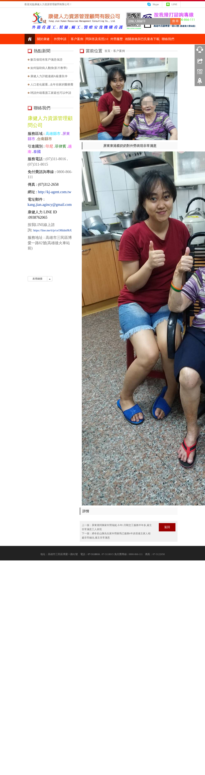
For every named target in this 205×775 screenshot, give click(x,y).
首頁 (107, 50)
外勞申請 (60, 39)
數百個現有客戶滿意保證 (46, 59)
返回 (167, 527)
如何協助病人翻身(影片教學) (48, 68)
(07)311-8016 (55, 159)
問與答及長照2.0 (97, 39)
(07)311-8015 (38, 164)
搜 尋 (175, 21)
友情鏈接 (37, 278)
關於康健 (43, 39)
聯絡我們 (168, 39)
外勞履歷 (116, 39)
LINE (174, 4)
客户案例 (77, 39)
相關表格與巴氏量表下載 (142, 39)
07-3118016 (94, 554)
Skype (156, 4)
